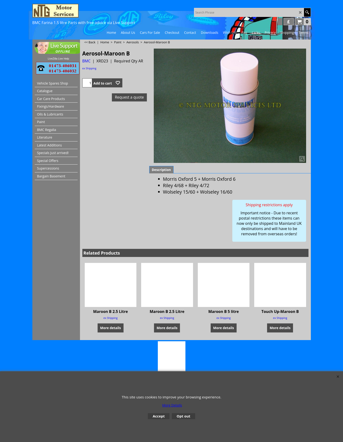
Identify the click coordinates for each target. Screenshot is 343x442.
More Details (172, 405)
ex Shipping (89, 68)
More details (110, 327)
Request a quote (129, 97)
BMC (86, 61)
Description (161, 169)
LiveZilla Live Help (58, 58)
